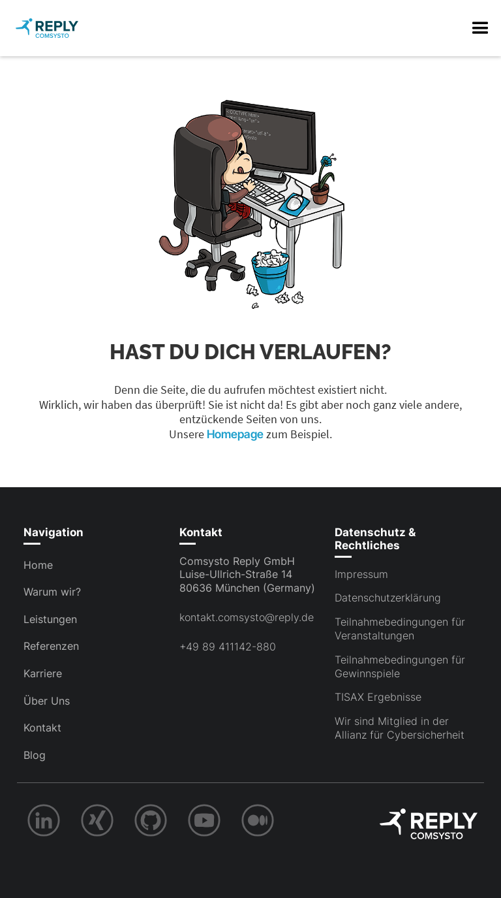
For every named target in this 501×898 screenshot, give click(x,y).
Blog (34, 755)
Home (38, 564)
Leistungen (50, 619)
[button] (480, 28)
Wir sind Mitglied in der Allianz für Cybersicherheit (399, 727)
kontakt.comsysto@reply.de (246, 617)
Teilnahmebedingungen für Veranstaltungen (400, 628)
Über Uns (46, 700)
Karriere (42, 673)
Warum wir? (52, 591)
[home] (47, 28)
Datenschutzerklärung (388, 597)
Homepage (236, 434)
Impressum (361, 574)
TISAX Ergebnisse (378, 696)
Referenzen (51, 645)
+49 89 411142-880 (227, 646)
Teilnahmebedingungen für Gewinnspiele (400, 666)
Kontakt (42, 727)
